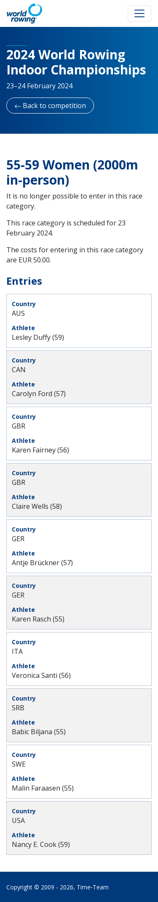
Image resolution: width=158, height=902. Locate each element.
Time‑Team (93, 887)
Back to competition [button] (50, 105)
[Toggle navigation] (139, 13)
